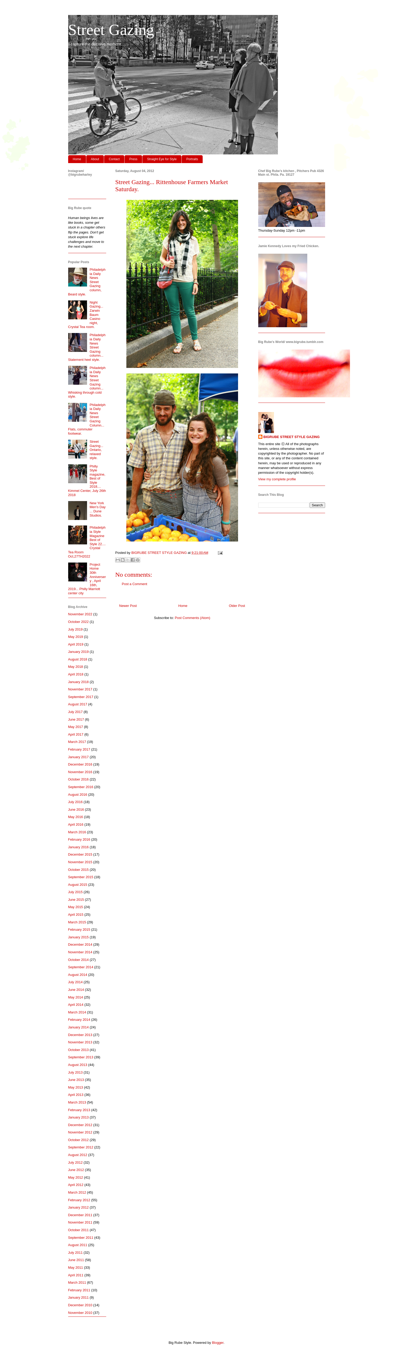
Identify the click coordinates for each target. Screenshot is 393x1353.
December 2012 (80, 1125)
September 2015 (80, 877)
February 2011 (79, 1290)
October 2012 (78, 1140)
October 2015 (78, 870)
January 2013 (78, 1117)
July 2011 (75, 1253)
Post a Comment (134, 584)
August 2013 (77, 1065)
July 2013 (75, 1072)
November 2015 (80, 862)
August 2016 (77, 795)
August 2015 (77, 885)
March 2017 (77, 742)
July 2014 (75, 982)
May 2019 (75, 637)
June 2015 (76, 900)
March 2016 (77, 832)
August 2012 (77, 1155)
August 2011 (77, 1245)
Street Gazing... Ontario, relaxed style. (96, 450)
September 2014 (80, 967)
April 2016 (76, 824)
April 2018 (76, 674)
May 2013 (75, 1087)
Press (133, 159)
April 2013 (76, 1095)
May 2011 (75, 1267)
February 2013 (79, 1110)
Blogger (217, 1343)
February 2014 (79, 1020)
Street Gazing (111, 29)
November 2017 (80, 689)
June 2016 (76, 809)
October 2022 (78, 622)
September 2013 (80, 1057)
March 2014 (77, 1012)
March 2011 (77, 1282)
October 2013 (78, 1050)
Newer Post (128, 606)
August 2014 (77, 975)
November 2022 (80, 614)
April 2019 (76, 644)
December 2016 (80, 764)
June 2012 (76, 1170)
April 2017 (76, 734)
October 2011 (78, 1230)
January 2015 (78, 937)
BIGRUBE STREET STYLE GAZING (291, 437)
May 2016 (75, 817)
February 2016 (79, 839)
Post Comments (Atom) (192, 618)
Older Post (237, 606)
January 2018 (78, 682)
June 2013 (76, 1080)
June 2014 (76, 990)
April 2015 (76, 915)
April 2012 (76, 1185)
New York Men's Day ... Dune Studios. (98, 509)
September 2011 (80, 1238)
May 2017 (75, 727)
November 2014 (80, 952)
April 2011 (76, 1275)
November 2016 (80, 772)
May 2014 (75, 997)
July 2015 (75, 892)
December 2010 (80, 1305)
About (95, 159)
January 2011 (78, 1297)
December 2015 (80, 854)
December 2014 (80, 944)
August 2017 (77, 704)
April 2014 (76, 1005)
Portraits (192, 159)
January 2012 (78, 1207)
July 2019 (75, 629)
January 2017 (78, 757)
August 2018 (77, 659)
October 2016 (78, 779)
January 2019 (78, 652)
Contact (114, 159)
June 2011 (76, 1260)
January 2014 (78, 1027)
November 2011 (80, 1222)
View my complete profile (277, 479)
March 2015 (77, 922)
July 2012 (75, 1162)
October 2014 (78, 960)
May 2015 (75, 907)
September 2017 (80, 697)
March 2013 (77, 1102)
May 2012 (75, 1177)
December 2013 (80, 1035)
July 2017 (75, 712)
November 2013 (80, 1042)
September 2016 (80, 787)
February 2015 (79, 930)
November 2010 (80, 1313)
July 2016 (75, 802)
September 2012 (80, 1147)
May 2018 (75, 667)
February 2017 (79, 749)
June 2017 (76, 719)
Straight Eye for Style (162, 159)
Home (77, 159)
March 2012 (77, 1192)
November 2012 (80, 1132)
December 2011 (80, 1215)
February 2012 (79, 1200)
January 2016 (78, 847)
